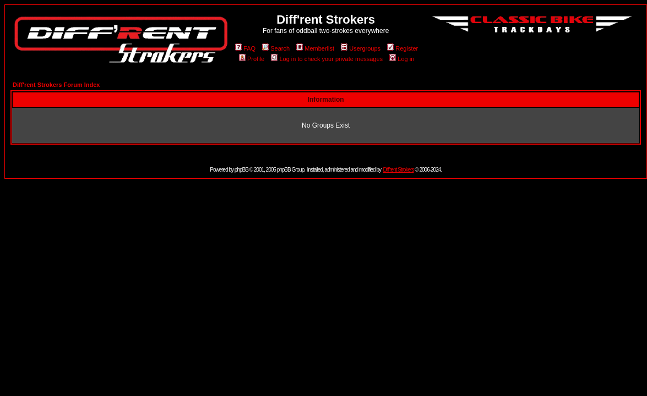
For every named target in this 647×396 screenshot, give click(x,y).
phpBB (241, 170)
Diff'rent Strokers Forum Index (56, 84)
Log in (401, 59)
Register (402, 48)
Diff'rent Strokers (398, 170)
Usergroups (360, 48)
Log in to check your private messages (327, 59)
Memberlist (315, 48)
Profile (251, 59)
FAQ (245, 48)
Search (276, 48)
